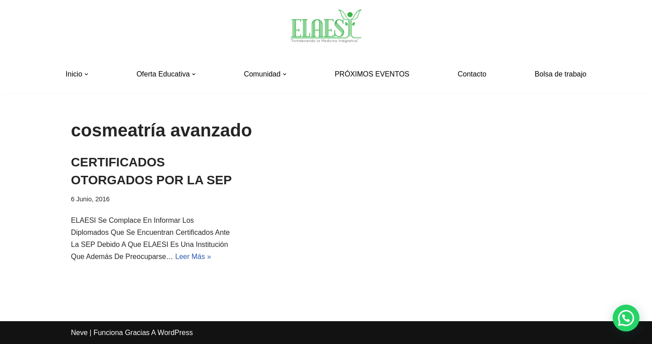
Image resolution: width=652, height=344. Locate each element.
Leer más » (193, 256)
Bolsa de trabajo (561, 74)
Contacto (472, 74)
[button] (86, 74)
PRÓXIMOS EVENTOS (372, 74)
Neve (79, 332)
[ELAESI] (326, 27)
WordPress (175, 332)
